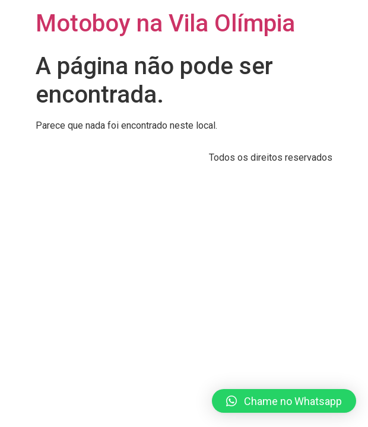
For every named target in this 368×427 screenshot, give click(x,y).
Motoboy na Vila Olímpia (165, 23)
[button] (284, 401)
